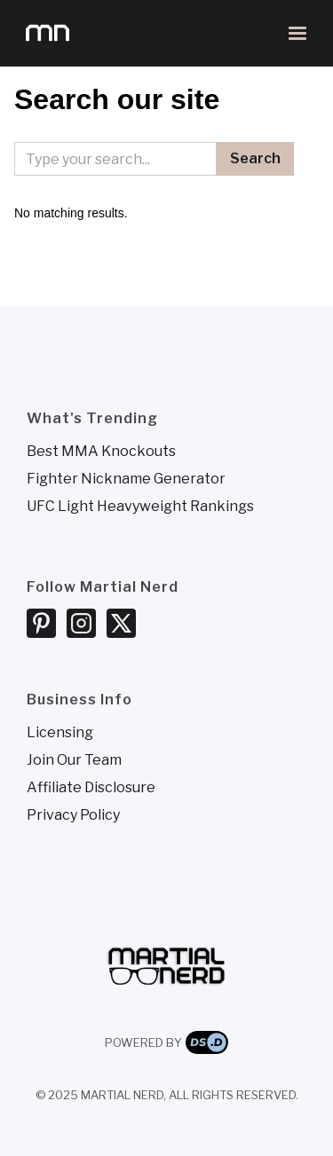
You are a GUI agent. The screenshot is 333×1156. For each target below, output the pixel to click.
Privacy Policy (73, 815)
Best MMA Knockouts (101, 451)
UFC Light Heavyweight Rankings (140, 506)
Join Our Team (74, 760)
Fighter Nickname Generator (126, 479)
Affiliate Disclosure (91, 788)
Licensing (60, 733)
